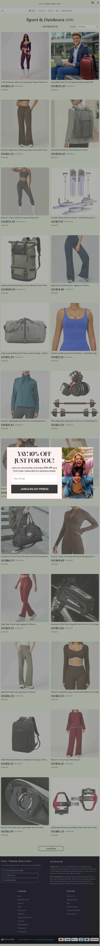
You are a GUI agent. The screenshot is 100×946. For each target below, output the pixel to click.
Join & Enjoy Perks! (34, 489)
